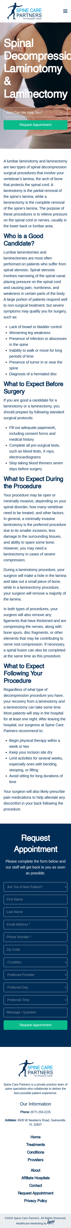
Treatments (35, 1145)
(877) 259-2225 (40, 1112)
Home (35, 1137)
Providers (35, 1160)
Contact (35, 1186)
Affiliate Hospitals (35, 1178)
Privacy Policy (35, 1201)
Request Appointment (35, 125)
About (35, 1171)
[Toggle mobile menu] (65, 11)
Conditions (35, 1153)
